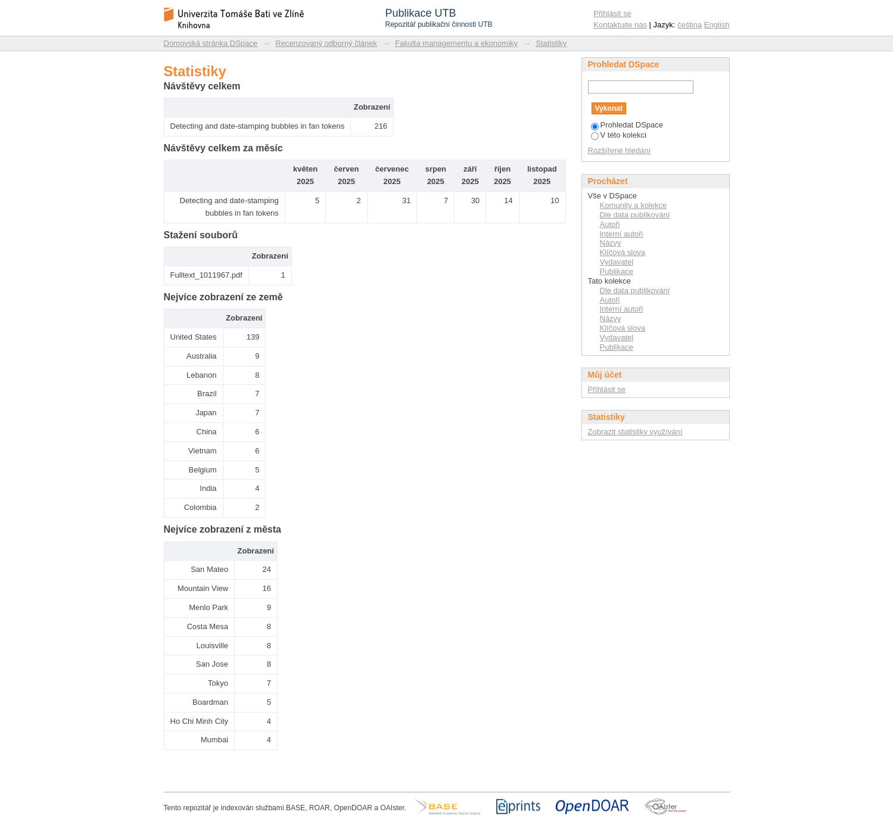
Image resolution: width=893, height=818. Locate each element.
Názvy (610, 242)
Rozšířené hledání (619, 150)
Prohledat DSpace (627, 124)
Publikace (616, 271)
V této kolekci (618, 134)
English (717, 24)
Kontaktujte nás (620, 24)
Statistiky (551, 43)
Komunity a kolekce (633, 205)
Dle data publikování (635, 214)
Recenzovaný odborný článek (326, 43)
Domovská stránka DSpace (211, 43)
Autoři (610, 224)
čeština (689, 24)
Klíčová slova (623, 252)
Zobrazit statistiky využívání (635, 431)
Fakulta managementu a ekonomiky (456, 43)
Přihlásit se (612, 13)
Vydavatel (617, 261)
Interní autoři (621, 233)
